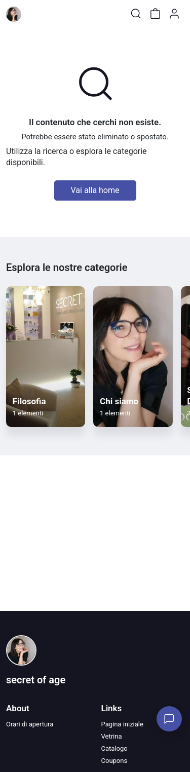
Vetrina (111, 736)
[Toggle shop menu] (34, 13)
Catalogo (114, 748)
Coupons (114, 760)
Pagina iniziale (122, 724)
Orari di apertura (29, 724)
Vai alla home (95, 190)
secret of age (35, 680)
